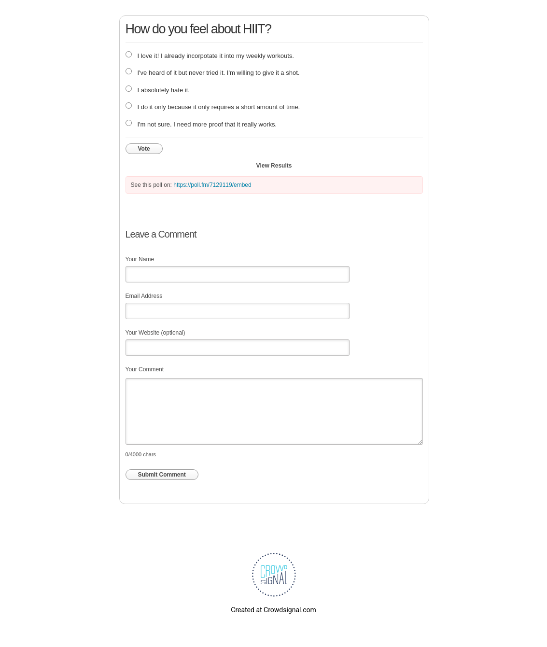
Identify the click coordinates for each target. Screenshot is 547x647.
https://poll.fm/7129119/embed (212, 185)
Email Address (144, 296)
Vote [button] (144, 148)
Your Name (140, 259)
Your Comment (145, 369)
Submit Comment (162, 474)
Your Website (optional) (155, 332)
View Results (274, 165)
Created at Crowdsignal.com (273, 610)
